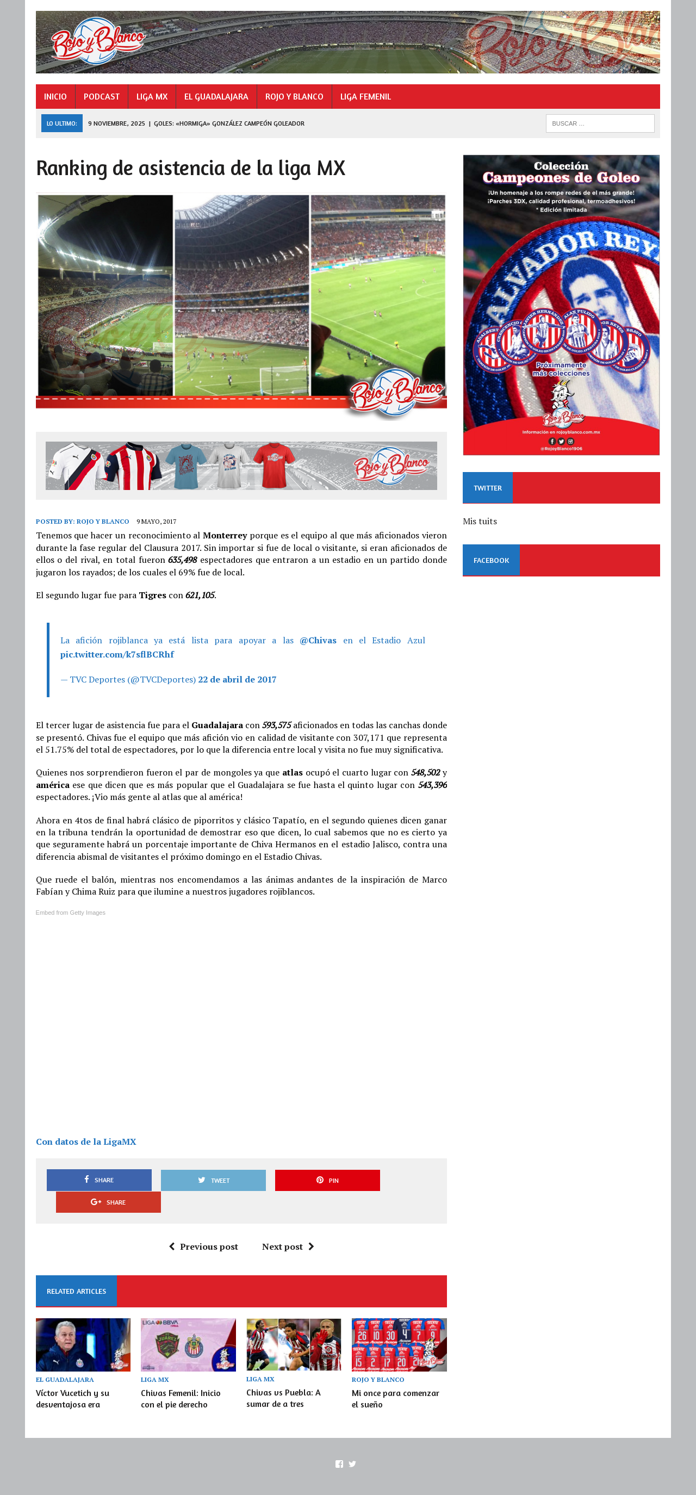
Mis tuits (480, 522)
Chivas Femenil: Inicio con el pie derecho (180, 1378)
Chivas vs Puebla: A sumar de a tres (283, 1377)
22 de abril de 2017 (236, 680)
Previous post (203, 1225)
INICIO (54, 96)
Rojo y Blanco (102, 522)
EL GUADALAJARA (215, 96)
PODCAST (101, 96)
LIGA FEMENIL (364, 96)
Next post (288, 1225)
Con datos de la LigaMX (85, 1143)
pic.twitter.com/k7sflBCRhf (116, 655)
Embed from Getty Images (69, 913)
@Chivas (318, 641)
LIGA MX (150, 96)
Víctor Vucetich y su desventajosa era (71, 1378)
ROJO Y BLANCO (293, 96)
